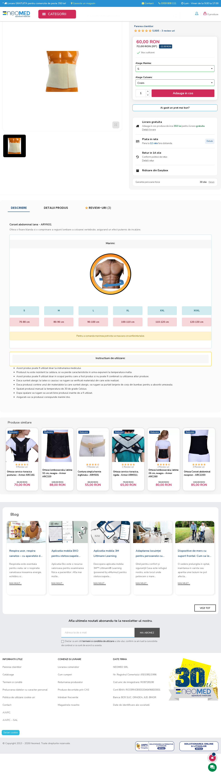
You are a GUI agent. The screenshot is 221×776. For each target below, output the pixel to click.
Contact (147, 3)
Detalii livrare (149, 150)
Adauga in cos (183, 114)
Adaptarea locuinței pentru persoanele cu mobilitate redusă (149, 576)
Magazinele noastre (68, 727)
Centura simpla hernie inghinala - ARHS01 (91, 493)
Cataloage (8, 696)
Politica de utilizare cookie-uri (19, 719)
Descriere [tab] (19, 229)
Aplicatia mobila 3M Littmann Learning (106, 575)
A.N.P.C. (7, 734)
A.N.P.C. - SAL (10, 742)
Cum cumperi (65, 696)
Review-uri (98, 229)
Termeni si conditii (12, 704)
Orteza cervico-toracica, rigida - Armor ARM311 (127, 493)
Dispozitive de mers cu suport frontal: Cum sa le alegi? (193, 576)
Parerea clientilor (12, 689)
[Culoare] (175, 103)
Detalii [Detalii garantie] (211, 203)
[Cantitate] (141, 114)
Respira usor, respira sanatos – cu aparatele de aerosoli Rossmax (25, 576)
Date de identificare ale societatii (131, 727)
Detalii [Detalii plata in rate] (210, 162)
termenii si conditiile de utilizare (98, 663)
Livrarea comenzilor (68, 689)
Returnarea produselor (70, 704)
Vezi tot (205, 630)
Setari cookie (10, 754)
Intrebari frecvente (68, 719)
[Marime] (175, 89)
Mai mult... (15, 605)
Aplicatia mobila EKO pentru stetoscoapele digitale (64, 576)
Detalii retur (148, 181)
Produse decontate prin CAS (73, 712)
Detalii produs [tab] (56, 229)
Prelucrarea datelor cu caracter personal (25, 712)
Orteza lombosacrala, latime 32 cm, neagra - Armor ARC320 (56, 493)
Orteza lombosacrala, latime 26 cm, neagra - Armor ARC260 (162, 493)
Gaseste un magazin (83, 3)
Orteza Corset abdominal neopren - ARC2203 (198, 493)
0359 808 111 (167, 3)
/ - (163, 51)
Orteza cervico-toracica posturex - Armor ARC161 (20, 493)
